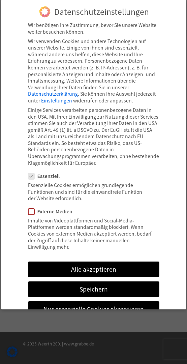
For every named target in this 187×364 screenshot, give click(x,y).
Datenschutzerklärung (53, 93)
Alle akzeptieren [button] (93, 269)
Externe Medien (53, 211)
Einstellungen (56, 100)
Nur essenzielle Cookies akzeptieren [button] (93, 309)
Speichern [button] (94, 289)
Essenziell (47, 176)
